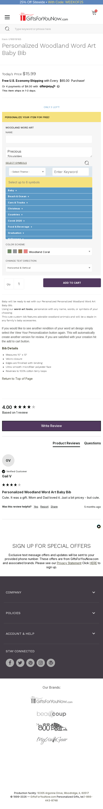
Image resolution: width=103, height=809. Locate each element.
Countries (15, 214)
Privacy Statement (69, 563)
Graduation (16, 232)
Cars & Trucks (18, 202)
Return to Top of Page (17, 378)
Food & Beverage (20, 226)
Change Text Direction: (21, 260)
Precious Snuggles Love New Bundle (49, 152)
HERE (93, 563)
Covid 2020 (16, 220)
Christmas (15, 208)
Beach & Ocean (18, 196)
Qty (9, 284)
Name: (9, 132)
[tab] (66, 444)
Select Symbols (16, 162)
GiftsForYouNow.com (43, 796)
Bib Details (10, 348)
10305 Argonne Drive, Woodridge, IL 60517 (63, 793)
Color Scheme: (15, 244)
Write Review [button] (51, 426)
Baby (12, 190)
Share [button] (54, 506)
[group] (51, 407)
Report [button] (44, 506)
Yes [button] (36, 506)
